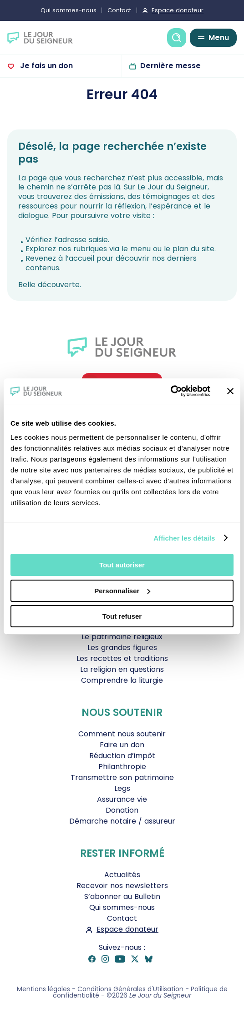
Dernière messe (170, 65)
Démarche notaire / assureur (122, 821)
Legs (122, 788)
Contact (119, 10)
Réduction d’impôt (122, 755)
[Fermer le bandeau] (230, 391)
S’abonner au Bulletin (122, 896)
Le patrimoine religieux (122, 636)
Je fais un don (45, 65)
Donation (122, 810)
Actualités (122, 874)
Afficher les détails (184, 538)
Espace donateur (177, 10)
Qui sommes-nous (69, 10)
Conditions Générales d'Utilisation (130, 988)
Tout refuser (122, 616)
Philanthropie (122, 766)
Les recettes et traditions (122, 658)
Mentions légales (43, 988)
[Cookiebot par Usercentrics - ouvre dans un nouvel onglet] (170, 391)
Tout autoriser (122, 565)
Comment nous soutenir (122, 734)
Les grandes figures (122, 647)
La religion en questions (122, 669)
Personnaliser (122, 591)
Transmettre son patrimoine (122, 777)
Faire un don (122, 745)
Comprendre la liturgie (122, 680)
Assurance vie (122, 799)
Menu (218, 37)
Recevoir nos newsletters (122, 885)
